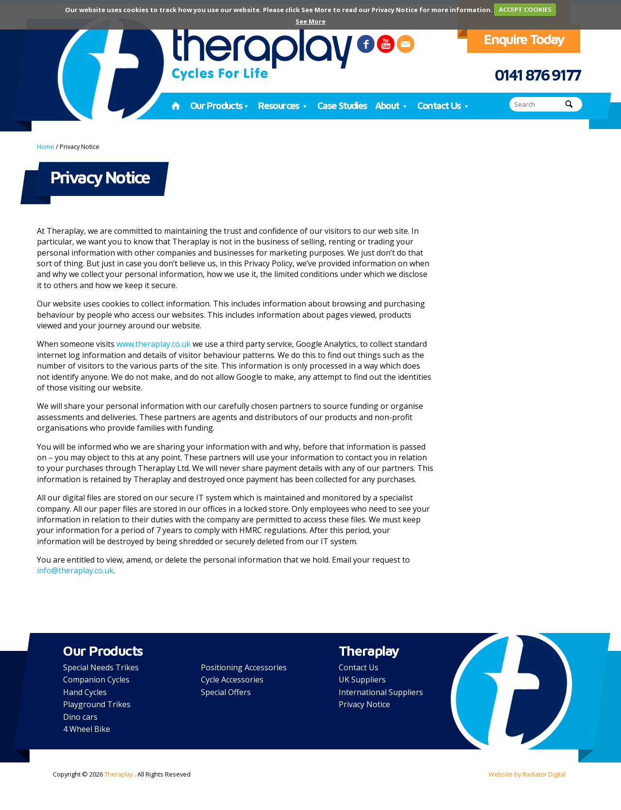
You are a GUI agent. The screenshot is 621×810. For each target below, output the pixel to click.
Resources (284, 105)
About (392, 105)
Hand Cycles (85, 692)
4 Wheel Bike (86, 729)
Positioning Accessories (244, 667)
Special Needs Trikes (101, 667)
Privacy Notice (364, 704)
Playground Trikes (97, 704)
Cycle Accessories (232, 679)
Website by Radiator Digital (527, 774)
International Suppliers (381, 692)
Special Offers (226, 692)
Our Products (220, 105)
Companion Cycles (96, 679)
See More (310, 21)
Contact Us (444, 105)
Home (45, 146)
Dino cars (80, 717)
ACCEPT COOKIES (525, 9)
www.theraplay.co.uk (153, 344)
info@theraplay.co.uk (75, 570)
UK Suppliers (362, 679)
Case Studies (342, 105)
